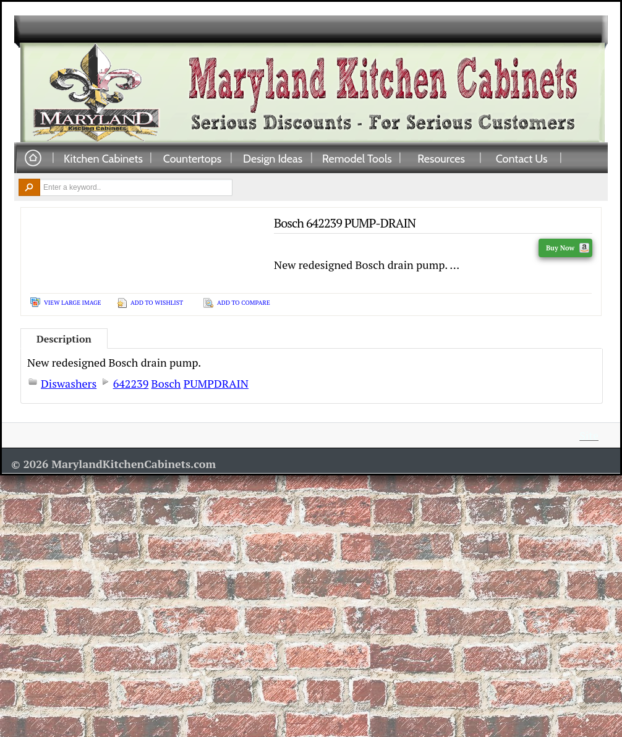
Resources (441, 158)
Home (32, 158)
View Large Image (72, 303)
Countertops (192, 158)
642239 (131, 383)
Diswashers (68, 383)
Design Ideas (272, 158)
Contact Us (522, 158)
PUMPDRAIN (216, 383)
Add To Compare (243, 303)
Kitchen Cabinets (103, 158)
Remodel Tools (357, 158)
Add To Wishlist (156, 303)
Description (64, 339)
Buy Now (567, 248)
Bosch (166, 383)
